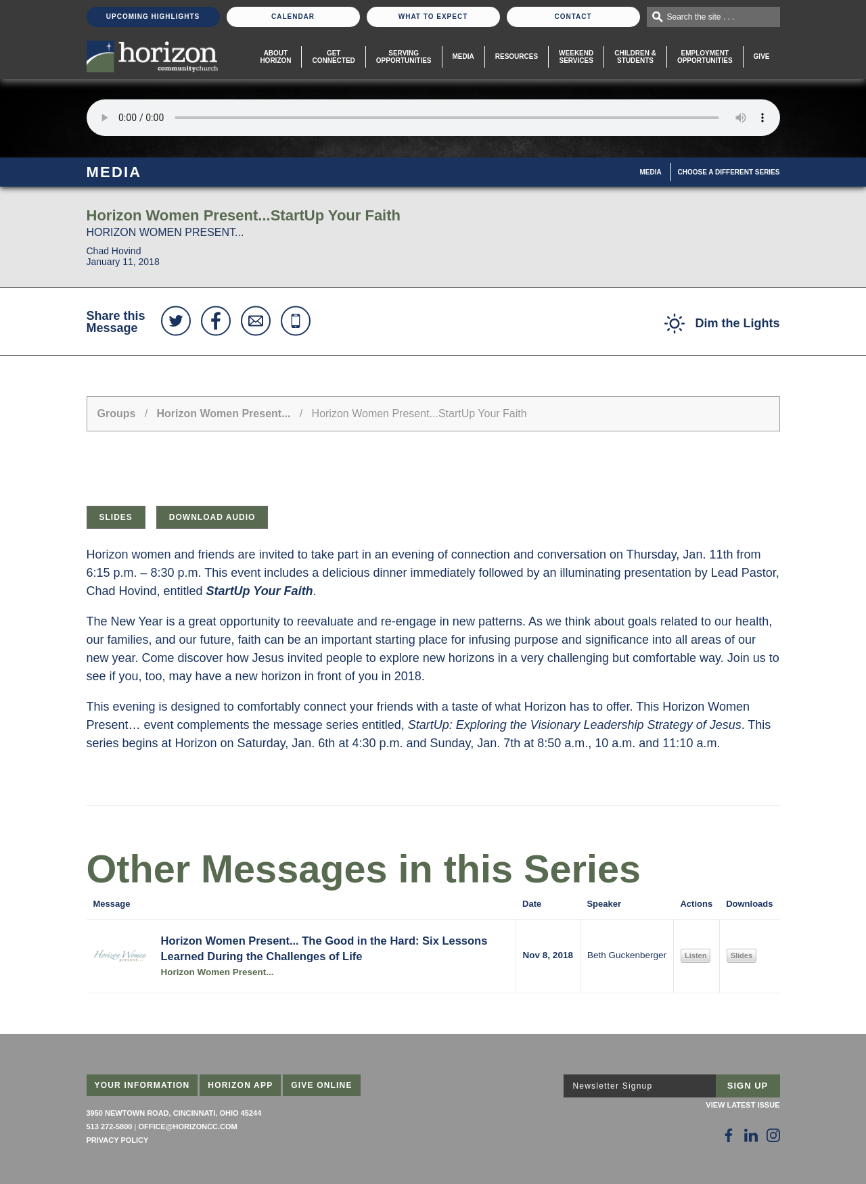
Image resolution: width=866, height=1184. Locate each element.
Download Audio (212, 517)
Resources (516, 56)
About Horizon (275, 56)
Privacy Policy (118, 1140)
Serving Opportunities (404, 56)
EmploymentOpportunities (705, 56)
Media (463, 56)
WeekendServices (576, 56)
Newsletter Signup (613, 1086)
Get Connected (333, 56)
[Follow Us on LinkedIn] (751, 1135)
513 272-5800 (110, 1126)
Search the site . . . (701, 17)
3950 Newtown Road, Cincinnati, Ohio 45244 (174, 1113)
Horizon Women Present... (224, 413)
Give (762, 56)
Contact (572, 16)
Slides (116, 517)
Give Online (321, 1085)
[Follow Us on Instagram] (773, 1135)
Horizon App (240, 1085)
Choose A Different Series (729, 172)
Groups (116, 413)
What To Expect (433, 16)
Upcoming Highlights (153, 16)
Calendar (293, 16)
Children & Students (635, 56)
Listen (695, 955)
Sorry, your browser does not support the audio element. (433, 117)
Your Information (142, 1085)
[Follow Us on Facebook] (728, 1135)
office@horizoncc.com (187, 1126)
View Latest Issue (742, 1105)
